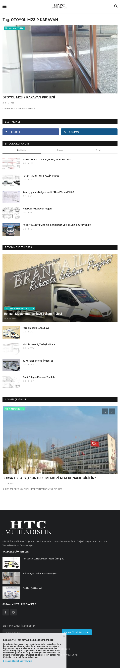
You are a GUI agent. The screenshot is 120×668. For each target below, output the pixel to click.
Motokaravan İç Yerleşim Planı (39, 344)
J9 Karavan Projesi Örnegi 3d (38, 360)
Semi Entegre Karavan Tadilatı (39, 377)
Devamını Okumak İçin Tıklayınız (17, 661)
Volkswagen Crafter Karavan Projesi (40, 573)
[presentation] (105, 411)
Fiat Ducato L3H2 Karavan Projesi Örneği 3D (43, 558)
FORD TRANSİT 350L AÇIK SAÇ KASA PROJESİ (47, 159)
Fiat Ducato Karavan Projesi (37, 208)
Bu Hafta (21, 150)
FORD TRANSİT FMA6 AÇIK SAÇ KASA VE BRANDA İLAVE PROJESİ (57, 225)
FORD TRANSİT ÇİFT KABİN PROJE (41, 175)
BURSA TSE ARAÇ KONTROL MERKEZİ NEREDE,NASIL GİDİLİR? (49, 478)
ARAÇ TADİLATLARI (69, 655)
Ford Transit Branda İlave (36, 328)
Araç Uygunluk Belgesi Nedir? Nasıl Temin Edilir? (48, 192)
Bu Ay (60, 150)
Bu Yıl (98, 150)
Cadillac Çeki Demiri (32, 588)
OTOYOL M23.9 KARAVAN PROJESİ (28, 97)
